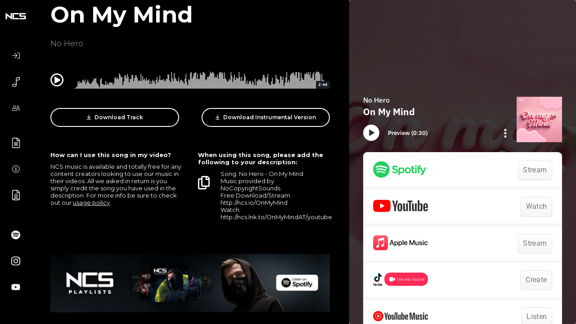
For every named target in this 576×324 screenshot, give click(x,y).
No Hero (66, 44)
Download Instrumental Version (266, 117)
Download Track (115, 117)
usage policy (91, 202)
